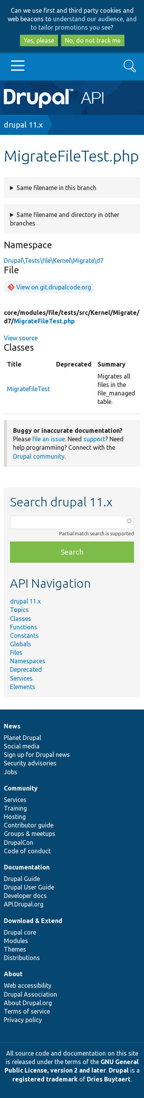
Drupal (119, 1070)
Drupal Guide (22, 878)
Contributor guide (28, 825)
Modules (16, 940)
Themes (15, 949)
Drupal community (39, 456)
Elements (22, 686)
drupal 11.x (23, 124)
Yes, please (39, 40)
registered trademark (45, 1079)
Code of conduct (27, 850)
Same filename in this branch (56, 187)
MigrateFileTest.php (44, 321)
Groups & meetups (29, 833)
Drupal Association (30, 994)
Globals (20, 644)
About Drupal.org (28, 1002)
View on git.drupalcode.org (53, 287)
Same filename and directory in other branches (64, 219)
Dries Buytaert (109, 1079)
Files (16, 652)
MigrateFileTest (28, 388)
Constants (24, 635)
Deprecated (26, 669)
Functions (23, 627)
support (94, 439)
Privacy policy (23, 1019)
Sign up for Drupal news (37, 754)
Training (15, 808)
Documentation (27, 867)
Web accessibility (27, 985)
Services (21, 678)
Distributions (22, 957)
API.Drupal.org (23, 904)
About (13, 973)
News (12, 726)
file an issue (48, 439)
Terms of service (27, 1011)
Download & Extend (33, 920)
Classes (20, 618)
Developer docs (25, 895)
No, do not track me (93, 40)
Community (21, 788)
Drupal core (20, 932)
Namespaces (27, 660)
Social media (22, 746)
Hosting (15, 816)
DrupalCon (18, 842)
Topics (19, 609)
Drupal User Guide (29, 887)
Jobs (10, 771)
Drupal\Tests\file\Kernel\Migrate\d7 (54, 260)
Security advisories (30, 763)
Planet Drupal (22, 737)
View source (21, 338)
